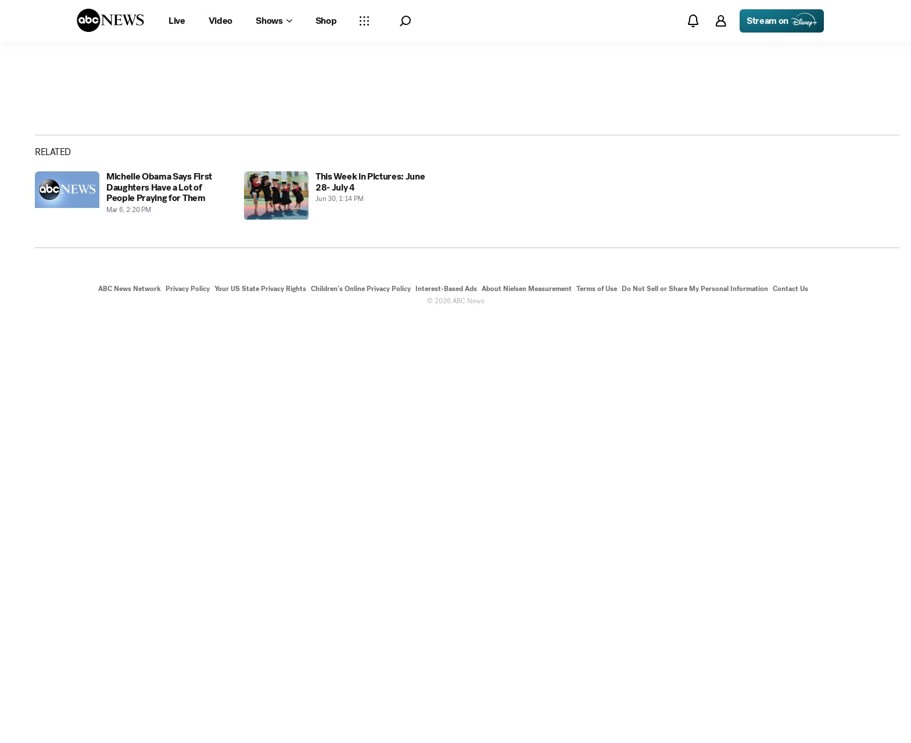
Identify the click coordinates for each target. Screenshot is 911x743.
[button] (405, 21)
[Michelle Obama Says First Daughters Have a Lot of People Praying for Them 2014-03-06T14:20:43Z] (132, 627)
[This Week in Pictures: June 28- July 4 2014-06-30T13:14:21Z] (341, 627)
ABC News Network (129, 712)
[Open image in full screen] (697, 168)
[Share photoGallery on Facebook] (771, 283)
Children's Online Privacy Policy (361, 712)
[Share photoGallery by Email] (831, 283)
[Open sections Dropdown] (364, 21)
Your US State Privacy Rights (260, 712)
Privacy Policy (188, 712)
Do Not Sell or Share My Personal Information (695, 712)
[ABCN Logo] (110, 20)
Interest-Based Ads (446, 712)
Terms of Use (596, 712)
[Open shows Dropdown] (274, 21)
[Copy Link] (861, 283)
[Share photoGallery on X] (801, 283)
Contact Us (790, 712)
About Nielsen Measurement (527, 712)
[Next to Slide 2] (695, 349)
